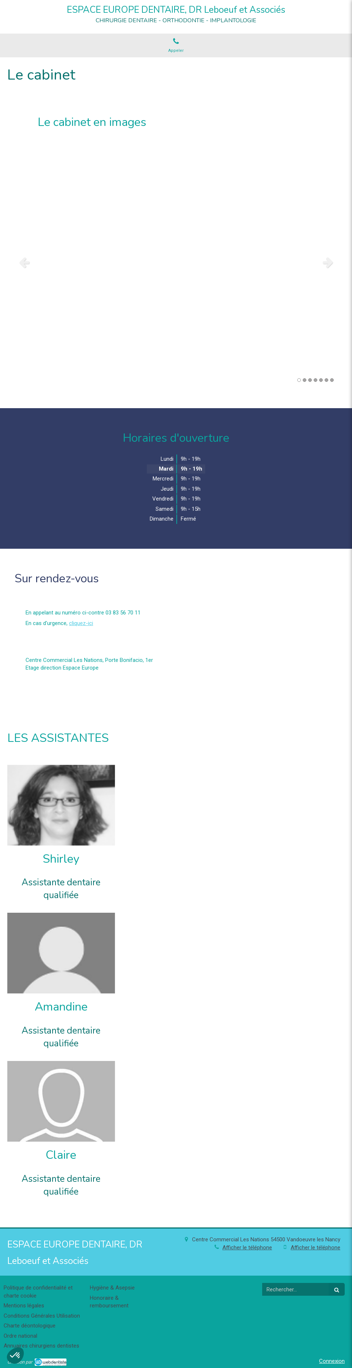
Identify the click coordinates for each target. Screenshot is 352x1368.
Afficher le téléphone (247, 1247)
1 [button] (299, 380)
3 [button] (310, 380)
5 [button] (321, 380)
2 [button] (304, 380)
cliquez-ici (81, 623)
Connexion (332, 1361)
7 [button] (332, 380)
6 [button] (326, 380)
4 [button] (315, 380)
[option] (176, 262)
